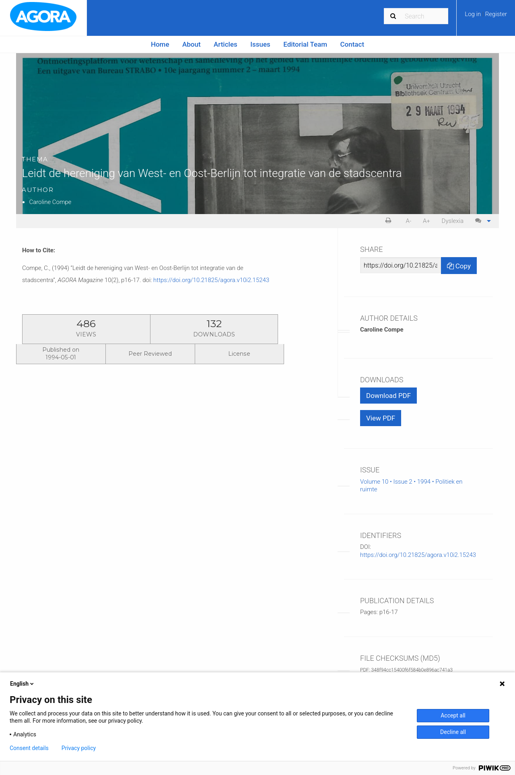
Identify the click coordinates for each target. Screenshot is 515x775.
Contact (352, 44)
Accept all (453, 715)
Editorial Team (305, 44)
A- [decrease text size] (409, 221)
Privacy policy (79, 748)
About (191, 44)
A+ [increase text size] (426, 221)
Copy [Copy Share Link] (459, 266)
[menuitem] (486, 17)
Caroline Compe (50, 202)
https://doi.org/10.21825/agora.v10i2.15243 (211, 280)
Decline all (453, 732)
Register (496, 14)
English (22, 683)
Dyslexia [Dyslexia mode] (453, 221)
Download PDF (388, 396)
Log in (473, 14)
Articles (225, 44)
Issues (260, 44)
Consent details (29, 748)
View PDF (380, 418)
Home (160, 44)
